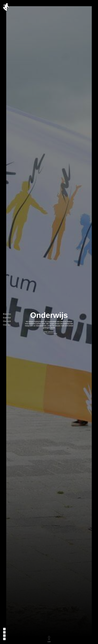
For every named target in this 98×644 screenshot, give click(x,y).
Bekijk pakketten (49, 332)
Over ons (7, 325)
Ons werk (7, 321)
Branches (7, 314)
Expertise (7, 318)
